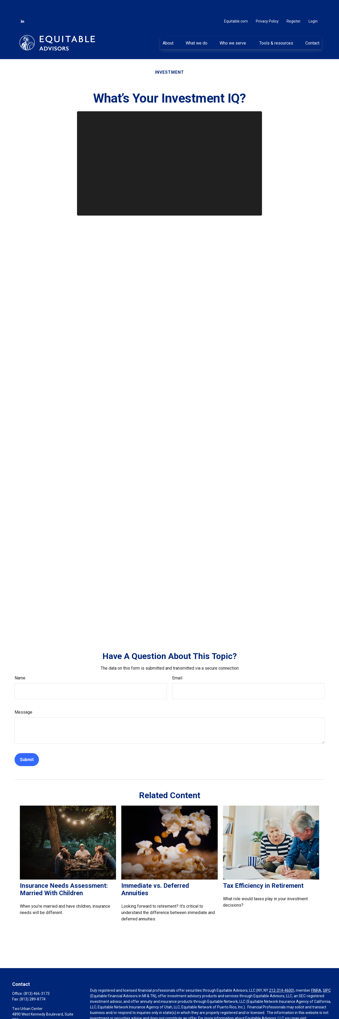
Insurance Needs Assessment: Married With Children (64, 873)
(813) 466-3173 (37, 978)
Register (294, 5)
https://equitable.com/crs (111, 1008)
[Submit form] (27, 743)
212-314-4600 (281, 974)
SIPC (327, 974)
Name (20, 662)
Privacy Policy (267, 5)
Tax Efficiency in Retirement (263, 869)
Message (23, 696)
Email (177, 662)
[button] (168, 27)
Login (313, 5)
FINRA (316, 974)
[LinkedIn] (22, 5)
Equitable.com (236, 5)
